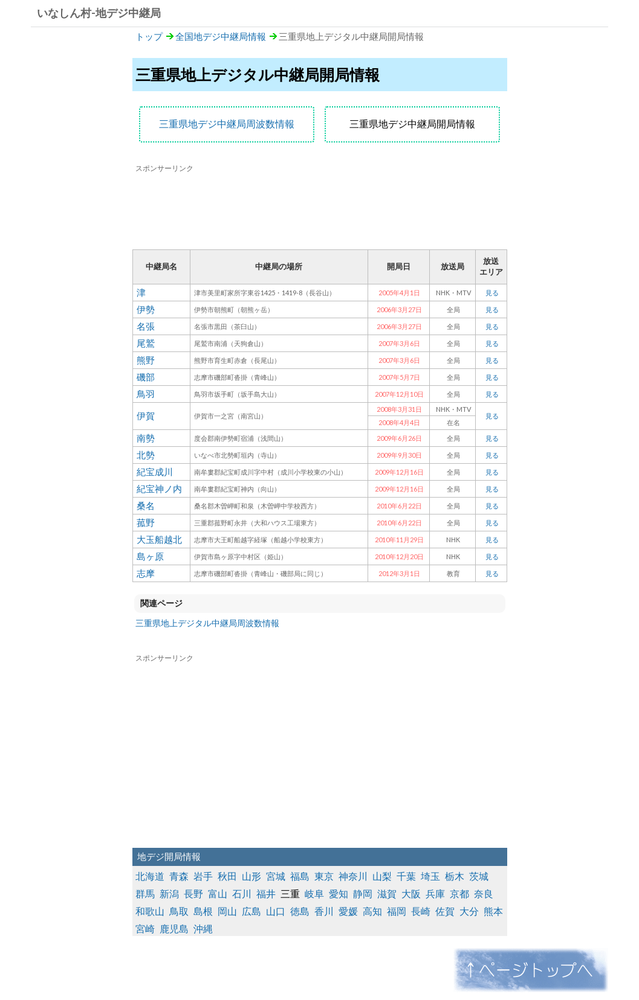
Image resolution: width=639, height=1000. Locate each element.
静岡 (362, 893)
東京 (324, 876)
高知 (372, 911)
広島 (251, 911)
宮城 (275, 876)
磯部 (146, 376)
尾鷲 (146, 343)
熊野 (146, 359)
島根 (203, 911)
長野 (193, 893)
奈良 (483, 893)
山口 (275, 911)
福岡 (396, 911)
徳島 (300, 911)
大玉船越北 (159, 539)
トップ (149, 36)
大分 (469, 911)
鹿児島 (174, 928)
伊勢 (146, 309)
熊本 (493, 911)
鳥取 (179, 911)
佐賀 (445, 911)
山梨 (382, 876)
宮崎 (145, 928)
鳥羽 (146, 393)
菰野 (146, 522)
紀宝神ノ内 (159, 488)
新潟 (169, 893)
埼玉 (430, 876)
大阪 (411, 893)
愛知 (338, 893)
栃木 (454, 876)
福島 (300, 876)
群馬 (145, 893)
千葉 (406, 876)
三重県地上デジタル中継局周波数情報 (207, 623)
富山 (217, 893)
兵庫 (435, 893)
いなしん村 (64, 12)
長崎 (420, 911)
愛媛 (348, 911)
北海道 (149, 876)
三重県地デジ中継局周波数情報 (226, 123)
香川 (324, 911)
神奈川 (353, 876)
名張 (146, 326)
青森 (179, 876)
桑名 (146, 505)
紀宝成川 (155, 471)
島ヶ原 (150, 556)
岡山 (227, 911)
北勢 (146, 454)
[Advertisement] (319, 207)
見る (492, 292)
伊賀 (146, 415)
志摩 (146, 573)
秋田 (227, 876)
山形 (251, 876)
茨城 (478, 876)
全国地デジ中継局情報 (220, 36)
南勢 (146, 437)
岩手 (203, 876)
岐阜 (314, 893)
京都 (459, 893)
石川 (241, 893)
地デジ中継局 (128, 12)
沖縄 (203, 928)
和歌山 (149, 911)
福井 (266, 893)
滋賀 (387, 893)
